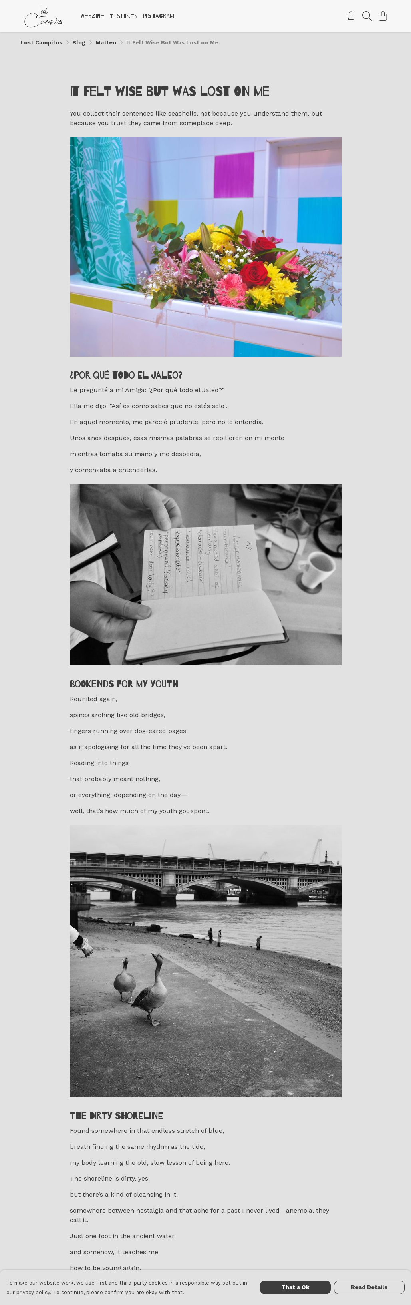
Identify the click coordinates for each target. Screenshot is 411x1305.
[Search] (367, 16)
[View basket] (383, 16)
